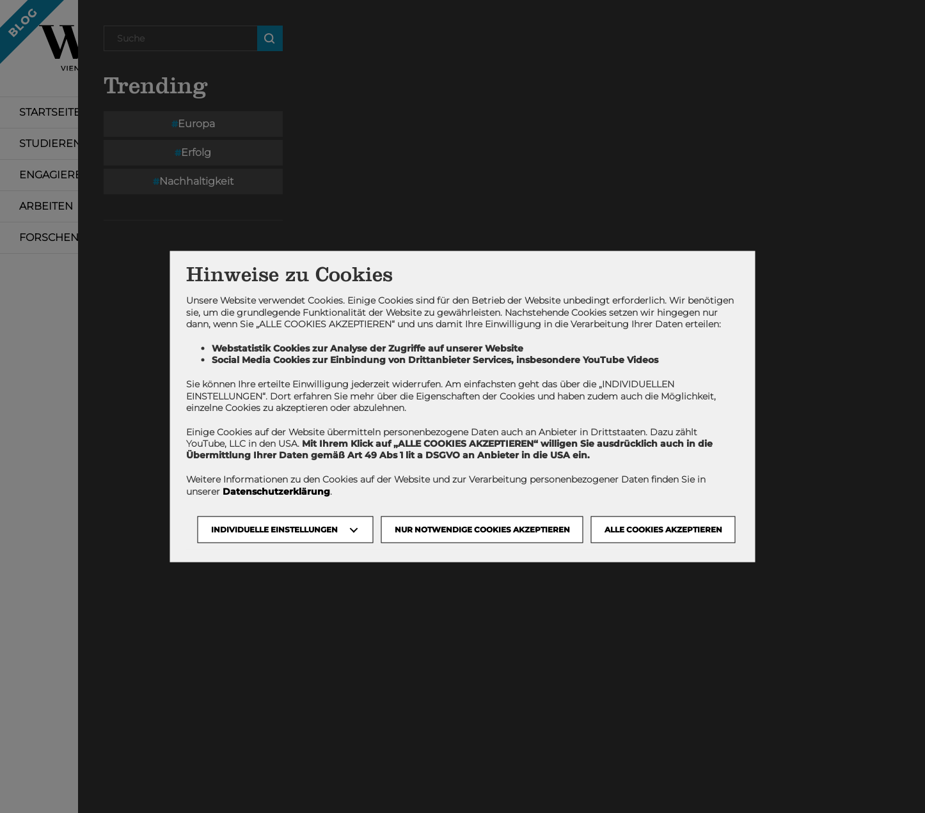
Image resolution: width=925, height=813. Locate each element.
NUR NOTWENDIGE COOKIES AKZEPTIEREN (482, 529)
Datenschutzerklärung (276, 491)
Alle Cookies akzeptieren (663, 529)
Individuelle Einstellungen (274, 529)
